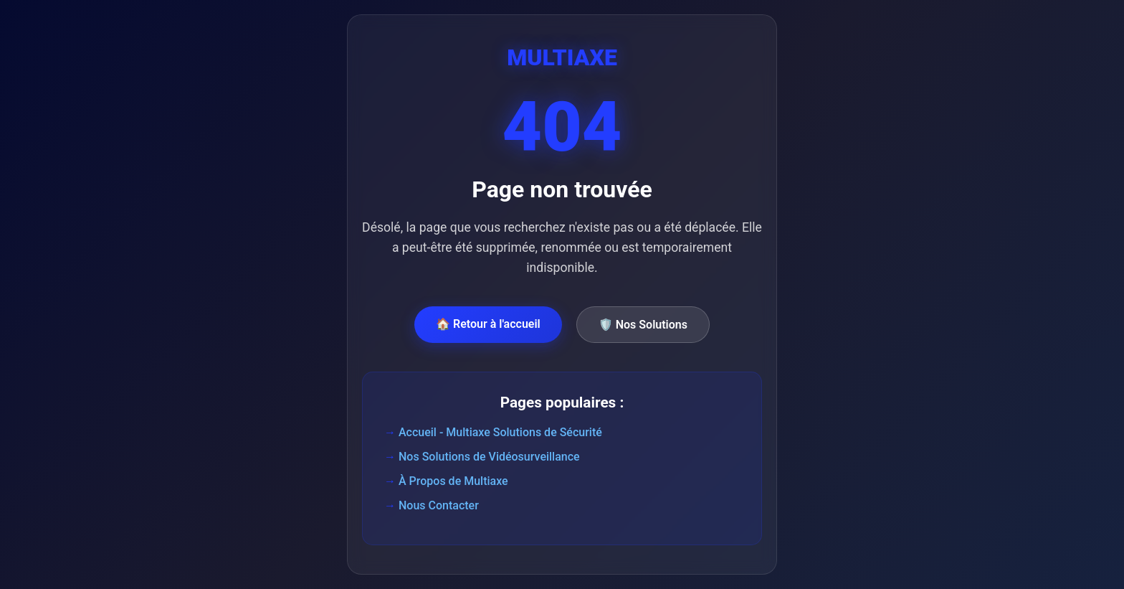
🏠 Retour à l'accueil (488, 324)
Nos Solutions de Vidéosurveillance (489, 456)
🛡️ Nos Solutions (643, 324)
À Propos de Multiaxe (453, 481)
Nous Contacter (439, 505)
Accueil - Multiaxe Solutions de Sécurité (500, 432)
